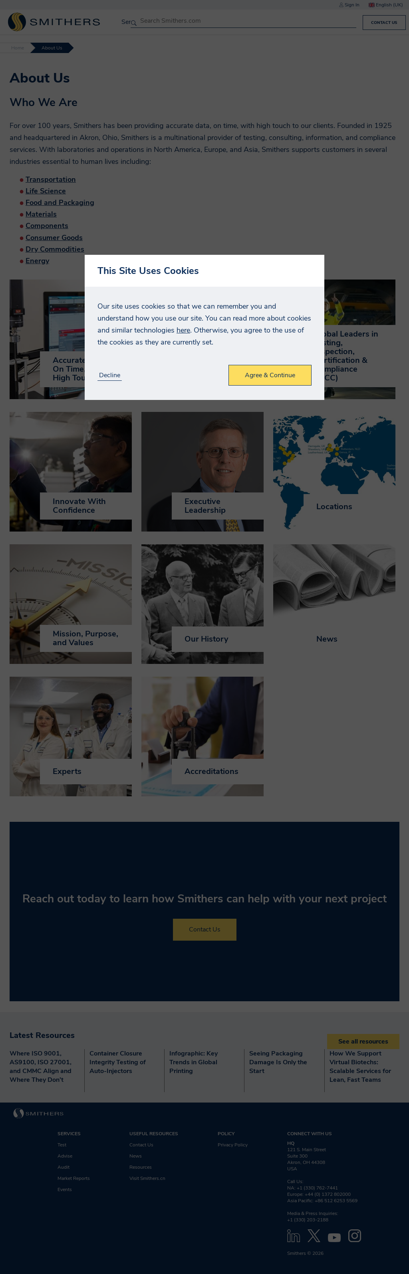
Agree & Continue (270, 375)
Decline (109, 375)
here (183, 330)
